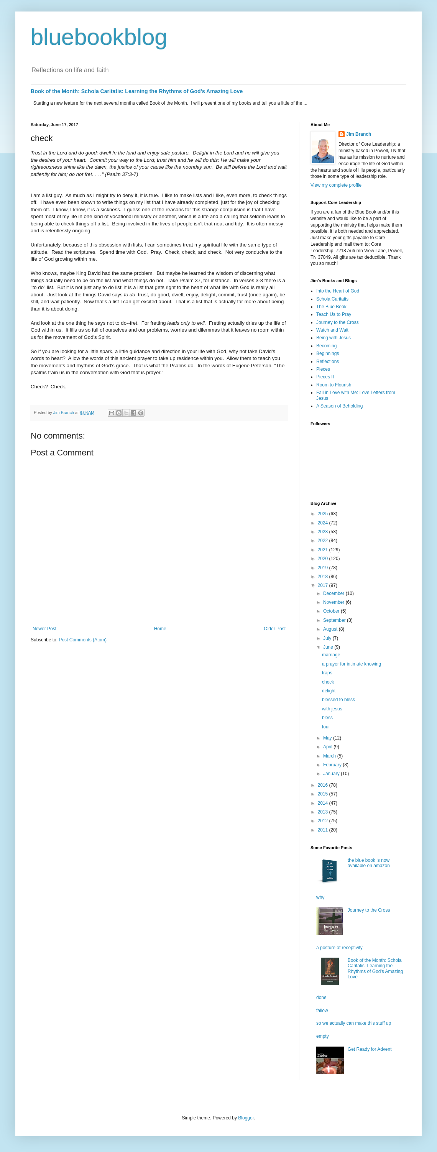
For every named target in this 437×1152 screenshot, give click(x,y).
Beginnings (327, 353)
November (334, 602)
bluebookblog (99, 37)
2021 (323, 549)
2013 (323, 812)
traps (327, 672)
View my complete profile (335, 185)
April (328, 746)
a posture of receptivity (339, 947)
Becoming (326, 345)
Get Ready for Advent (370, 1049)
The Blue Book (331, 306)
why (320, 897)
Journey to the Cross (337, 322)
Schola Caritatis (332, 299)
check (328, 682)
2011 (323, 830)
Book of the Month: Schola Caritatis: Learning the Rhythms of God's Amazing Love (137, 91)
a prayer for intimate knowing (351, 664)
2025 (323, 513)
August (331, 629)
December (334, 593)
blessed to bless (338, 699)
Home (160, 628)
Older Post (275, 628)
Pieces (323, 369)
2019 (323, 567)
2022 (323, 540)
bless (327, 717)
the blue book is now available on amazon (369, 863)
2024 (323, 523)
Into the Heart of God (337, 291)
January (332, 773)
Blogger (246, 1118)
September (335, 620)
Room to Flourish (333, 385)
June (328, 647)
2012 (323, 820)
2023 (323, 531)
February (333, 764)
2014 (323, 803)
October (332, 611)
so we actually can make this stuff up (353, 1023)
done (321, 997)
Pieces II (325, 377)
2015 (323, 794)
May (328, 738)
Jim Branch (358, 134)
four (326, 727)
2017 (323, 585)
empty (322, 1036)
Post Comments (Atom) (83, 640)
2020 (323, 558)
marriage (331, 654)
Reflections (327, 361)
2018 (323, 576)
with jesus (332, 709)
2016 (323, 785)
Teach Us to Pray (333, 314)
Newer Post (44, 628)
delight (328, 691)
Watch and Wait (332, 330)
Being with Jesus (333, 337)
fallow (322, 1010)
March (330, 756)
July (328, 638)
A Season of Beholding (339, 406)
